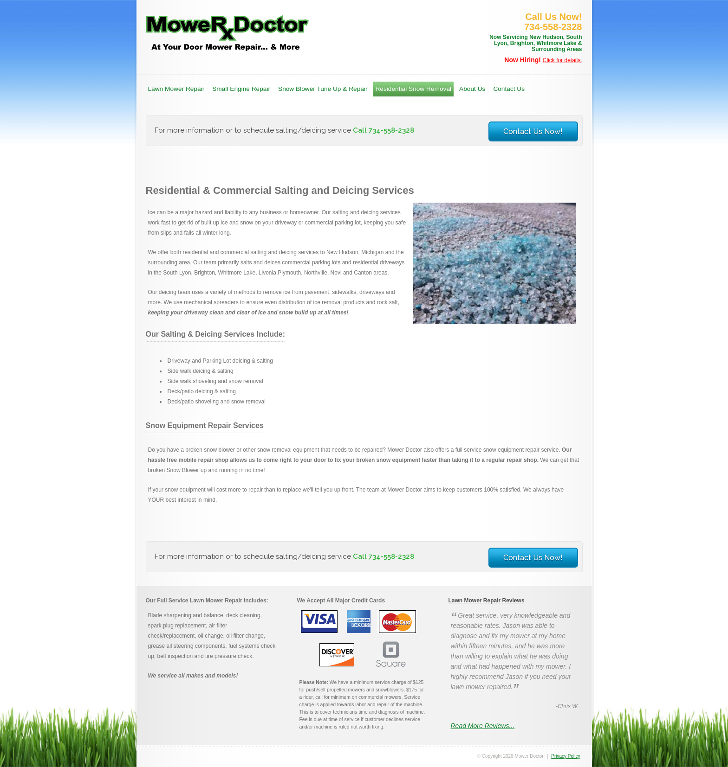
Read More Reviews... (483, 725)
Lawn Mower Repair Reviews (486, 600)
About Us (472, 88)
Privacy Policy (565, 756)
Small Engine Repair (241, 88)
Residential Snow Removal (413, 88)
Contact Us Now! (533, 131)
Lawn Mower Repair (176, 88)
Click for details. (562, 60)
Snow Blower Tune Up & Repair (322, 88)
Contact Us (509, 88)
